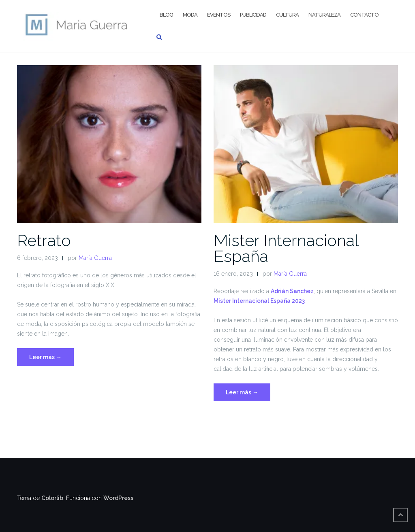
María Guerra (95, 258)
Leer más (51, 356)
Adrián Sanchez (292, 291)
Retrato (44, 240)
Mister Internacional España (286, 248)
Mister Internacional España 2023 (259, 301)
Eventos (218, 15)
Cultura (287, 15)
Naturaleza (324, 15)
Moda (190, 15)
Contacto (364, 15)
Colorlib (52, 498)
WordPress (118, 498)
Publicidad (253, 15)
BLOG (166, 15)
